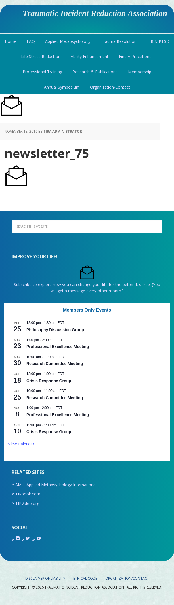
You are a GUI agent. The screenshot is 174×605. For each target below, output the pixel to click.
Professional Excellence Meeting (57, 350)
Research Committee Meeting (54, 367)
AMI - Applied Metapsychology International (56, 488)
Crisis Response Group (48, 384)
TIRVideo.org (27, 507)
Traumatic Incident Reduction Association (113, 20)
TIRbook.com (27, 497)
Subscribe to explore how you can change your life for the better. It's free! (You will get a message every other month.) (87, 288)
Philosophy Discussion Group (55, 333)
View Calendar (21, 447)
